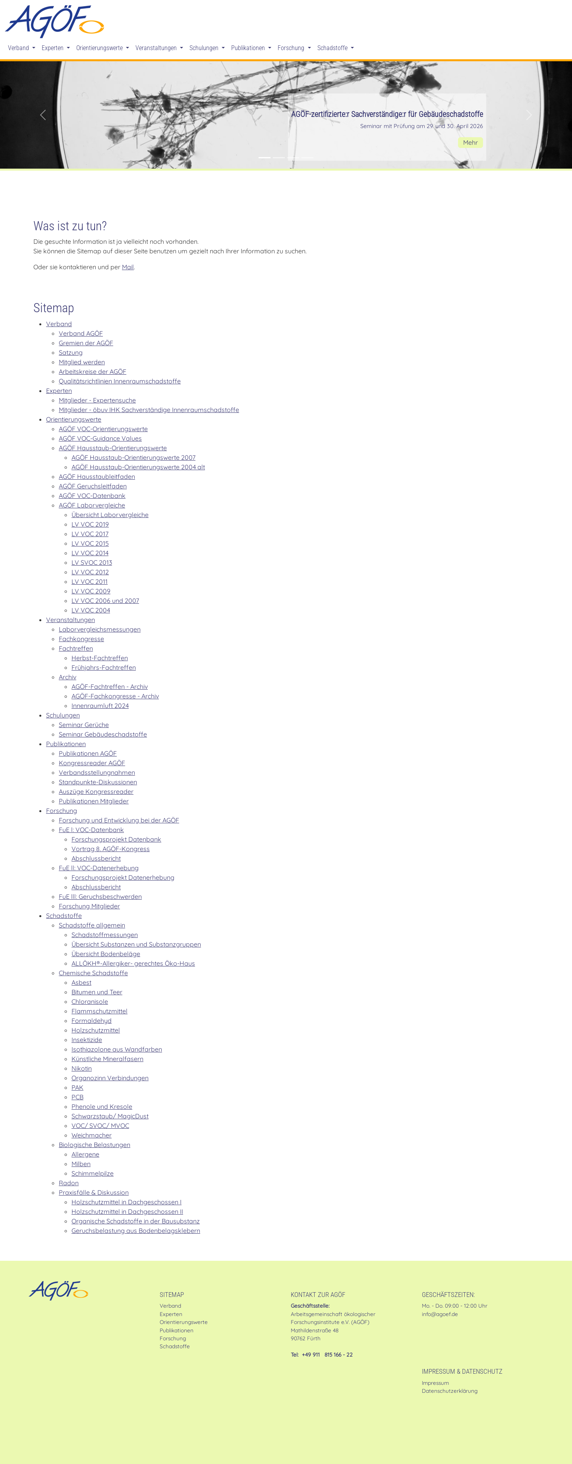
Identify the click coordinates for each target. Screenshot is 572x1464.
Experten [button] (53, 48)
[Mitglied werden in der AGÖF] (307, 157)
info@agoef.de (440, 1313)
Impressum (435, 1382)
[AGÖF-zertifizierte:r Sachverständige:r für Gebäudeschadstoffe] (265, 157)
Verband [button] (19, 48)
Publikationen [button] (249, 48)
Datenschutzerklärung (449, 1390)
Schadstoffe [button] (333, 48)
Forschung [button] (292, 48)
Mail (128, 267)
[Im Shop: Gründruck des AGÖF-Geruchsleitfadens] (279, 157)
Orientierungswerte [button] (100, 48)
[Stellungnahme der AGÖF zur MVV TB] (293, 157)
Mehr (470, 142)
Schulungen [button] (204, 48)
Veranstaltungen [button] (156, 48)
